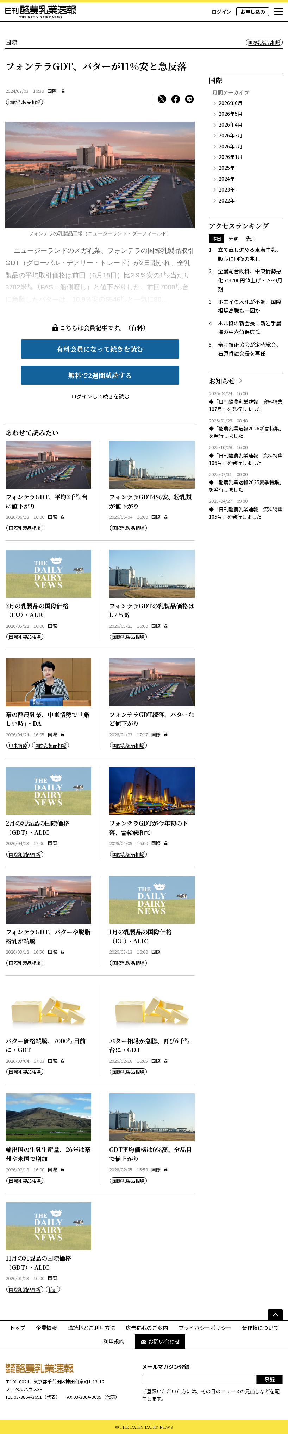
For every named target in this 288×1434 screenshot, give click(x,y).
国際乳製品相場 (264, 42)
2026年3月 (231, 135)
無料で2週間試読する (100, 375)
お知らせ (222, 380)
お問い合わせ (160, 1341)
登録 (269, 1379)
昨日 (216, 238)
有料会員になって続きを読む (100, 348)
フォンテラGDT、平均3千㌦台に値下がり (47, 501)
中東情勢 (18, 745)
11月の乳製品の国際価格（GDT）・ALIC (38, 1263)
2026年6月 (231, 103)
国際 (52, 91)
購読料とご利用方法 (91, 1327)
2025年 (227, 167)
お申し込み (252, 11)
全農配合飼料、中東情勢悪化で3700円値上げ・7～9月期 (250, 280)
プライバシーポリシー (205, 1327)
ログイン (221, 11)
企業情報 (46, 1327)
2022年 (227, 200)
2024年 (227, 178)
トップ (17, 1327)
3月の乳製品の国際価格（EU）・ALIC (37, 610)
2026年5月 (231, 113)
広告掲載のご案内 (147, 1327)
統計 (52, 1289)
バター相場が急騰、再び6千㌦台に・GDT (149, 1045)
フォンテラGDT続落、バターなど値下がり (151, 719)
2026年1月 (231, 156)
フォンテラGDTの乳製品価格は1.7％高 (151, 610)
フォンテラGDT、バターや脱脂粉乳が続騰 (48, 936)
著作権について (260, 1327)
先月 (251, 238)
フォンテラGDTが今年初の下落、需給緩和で (148, 828)
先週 (234, 238)
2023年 (227, 189)
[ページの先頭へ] (275, 1314)
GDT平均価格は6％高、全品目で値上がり (150, 1154)
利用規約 (113, 1341)
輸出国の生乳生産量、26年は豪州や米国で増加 (48, 1154)
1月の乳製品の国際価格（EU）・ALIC (140, 936)
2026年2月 (231, 146)
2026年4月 (231, 124)
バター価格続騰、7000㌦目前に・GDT (46, 1045)
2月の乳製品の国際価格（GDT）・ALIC (37, 828)
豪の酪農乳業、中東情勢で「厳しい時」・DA (47, 719)
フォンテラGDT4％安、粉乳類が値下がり (150, 501)
